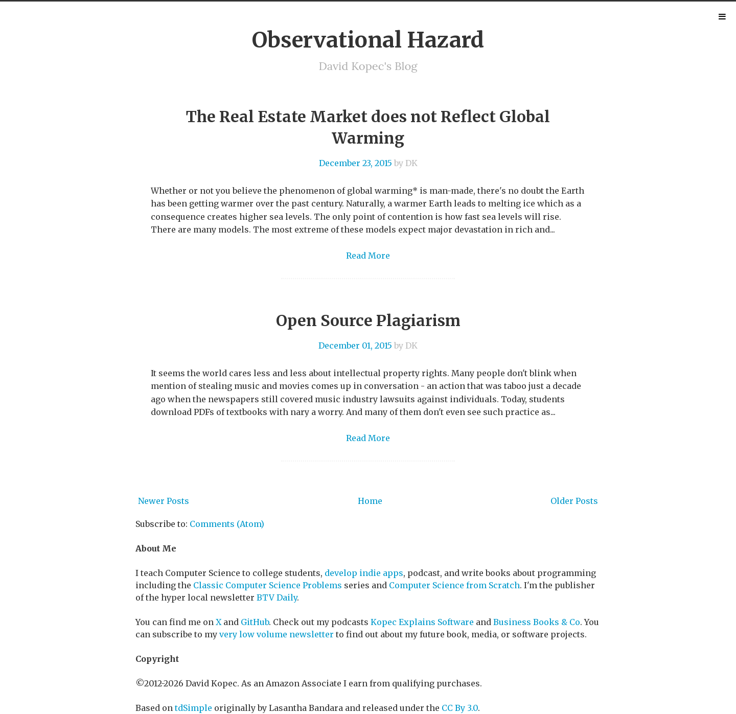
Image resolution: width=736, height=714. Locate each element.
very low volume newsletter (276, 634)
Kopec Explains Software (422, 622)
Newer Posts (163, 501)
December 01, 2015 (355, 345)
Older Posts (574, 501)
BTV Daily (277, 597)
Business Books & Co (536, 622)
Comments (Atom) (227, 524)
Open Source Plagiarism (368, 320)
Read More (368, 255)
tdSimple (193, 708)
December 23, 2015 (355, 163)
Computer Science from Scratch (454, 585)
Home (370, 501)
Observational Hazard (368, 40)
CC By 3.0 (460, 708)
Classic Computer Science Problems (267, 585)
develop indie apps (364, 573)
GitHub (255, 622)
